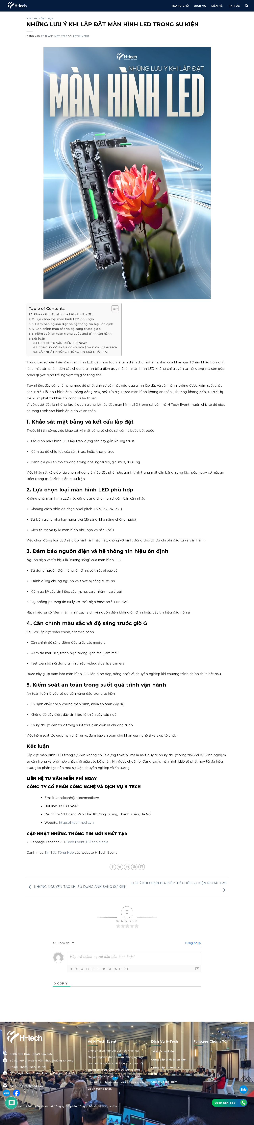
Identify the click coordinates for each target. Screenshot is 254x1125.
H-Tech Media (96, 842)
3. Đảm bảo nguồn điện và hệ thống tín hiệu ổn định (72, 324)
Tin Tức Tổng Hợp (58, 852)
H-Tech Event (73, 842)
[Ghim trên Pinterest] (134, 867)
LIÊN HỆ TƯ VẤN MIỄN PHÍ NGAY (62, 343)
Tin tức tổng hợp (40, 18)
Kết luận (38, 338)
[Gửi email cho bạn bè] (127, 867)
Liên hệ (217, 5)
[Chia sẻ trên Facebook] (113, 867)
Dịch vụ (200, 5)
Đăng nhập (192, 943)
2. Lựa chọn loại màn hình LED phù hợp (63, 319)
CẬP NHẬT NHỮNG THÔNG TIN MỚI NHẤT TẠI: (73, 351)
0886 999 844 (20, 1054)
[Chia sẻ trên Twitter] (120, 867)
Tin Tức (234, 5)
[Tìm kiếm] (246, 6)
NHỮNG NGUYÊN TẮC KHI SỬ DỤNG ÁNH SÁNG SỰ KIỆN (77, 887)
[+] (126, 968)
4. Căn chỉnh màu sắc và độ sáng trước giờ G (66, 329)
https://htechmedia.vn (76, 822)
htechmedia (81, 36)
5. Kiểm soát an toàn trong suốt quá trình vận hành (72, 333)
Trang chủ (180, 5)
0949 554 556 (42, 1054)
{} (120, 968)
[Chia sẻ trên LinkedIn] (141, 867)
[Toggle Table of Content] (113, 308)
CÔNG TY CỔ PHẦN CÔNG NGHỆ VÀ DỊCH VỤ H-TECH (78, 347)
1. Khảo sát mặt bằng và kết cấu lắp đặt (62, 314)
